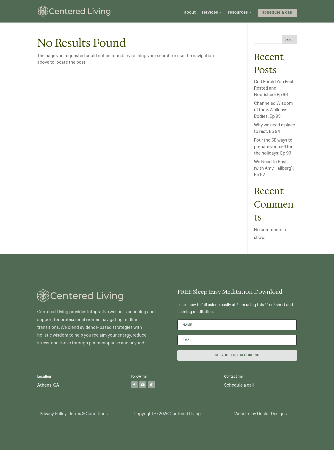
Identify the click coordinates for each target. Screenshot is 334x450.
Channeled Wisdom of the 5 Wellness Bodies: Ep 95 (273, 109)
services (209, 13)
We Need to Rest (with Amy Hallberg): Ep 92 (274, 168)
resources (238, 13)
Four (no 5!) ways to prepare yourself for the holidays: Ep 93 (273, 146)
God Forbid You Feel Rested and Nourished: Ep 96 (273, 88)
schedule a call (277, 13)
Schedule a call (239, 385)
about (190, 13)
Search (289, 39)
